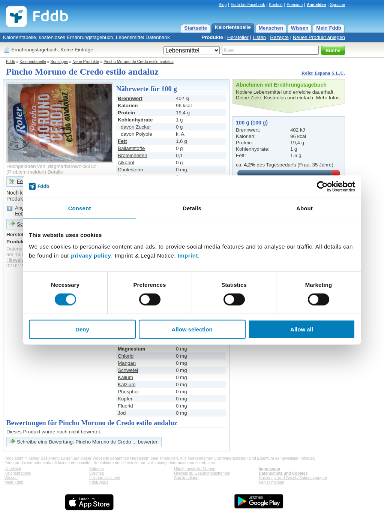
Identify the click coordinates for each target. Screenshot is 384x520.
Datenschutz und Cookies (283, 473)
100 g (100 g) (252, 123)
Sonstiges (59, 61)
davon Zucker (136, 127)
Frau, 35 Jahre (315, 165)
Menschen (271, 28)
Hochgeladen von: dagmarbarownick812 (51, 166)
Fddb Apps (98, 482)
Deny (82, 329)
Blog (222, 4)
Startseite (195, 28)
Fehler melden (271, 482)
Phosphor (128, 391)
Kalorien (96, 468)
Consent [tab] (79, 208)
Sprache (337, 4)
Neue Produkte (85, 61)
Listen (259, 37)
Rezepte (279, 37)
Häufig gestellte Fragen (194, 468)
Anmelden (316, 4)
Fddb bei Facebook (248, 4)
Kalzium (126, 384)
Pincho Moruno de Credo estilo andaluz (139, 61)
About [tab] (304, 208)
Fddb (10, 61)
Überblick (12, 468)
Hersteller (238, 37)
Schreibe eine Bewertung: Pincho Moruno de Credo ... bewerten (88, 442)
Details (55, 172)
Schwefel (128, 370)
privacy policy (91, 255)
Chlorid (126, 356)
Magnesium (131, 349)
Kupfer (125, 399)
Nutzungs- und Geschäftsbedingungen (293, 477)
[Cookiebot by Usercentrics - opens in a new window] (322, 186)
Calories (96, 473)
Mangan (127, 363)
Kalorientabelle (233, 27)
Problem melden (26, 172)
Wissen (300, 28)
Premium (294, 4)
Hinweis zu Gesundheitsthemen (202, 473)
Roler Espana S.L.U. (323, 73)
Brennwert (130, 98)
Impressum (269, 468)
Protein (126, 112)
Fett (122, 141)
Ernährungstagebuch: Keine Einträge (52, 49)
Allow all (301, 329)
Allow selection (191, 329)
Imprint (188, 255)
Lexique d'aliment (104, 477)
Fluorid (125, 406)
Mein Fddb (328, 28)
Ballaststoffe (131, 148)
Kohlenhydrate (135, 120)
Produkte (212, 37)
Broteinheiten (132, 155)
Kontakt (275, 4)
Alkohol (126, 162)
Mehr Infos (327, 97)
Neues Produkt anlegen (319, 37)
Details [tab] (192, 208)
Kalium (125, 377)
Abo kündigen (186, 477)
